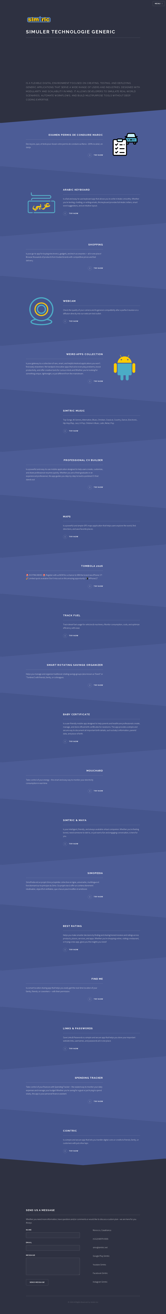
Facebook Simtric (100, 1273)
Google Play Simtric (101, 1256)
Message (30, 1255)
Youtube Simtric (99, 1264)
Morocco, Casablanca (102, 1230)
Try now (98, 155)
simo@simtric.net (100, 1247)
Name (29, 1230)
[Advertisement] (83, 60)
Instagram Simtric (100, 1281)
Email (29, 1242)
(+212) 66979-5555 (100, 1239)
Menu (158, 4)
